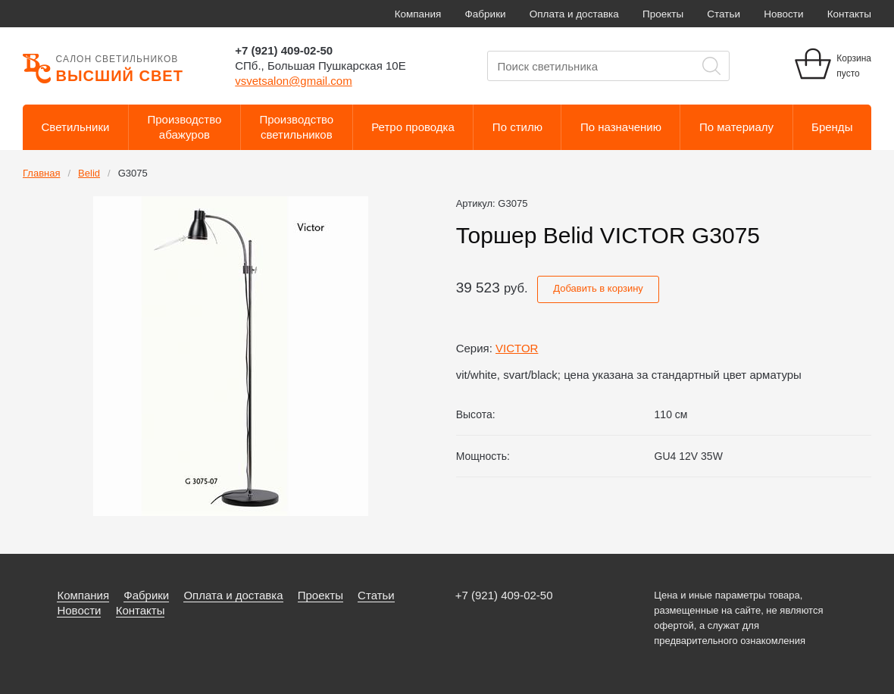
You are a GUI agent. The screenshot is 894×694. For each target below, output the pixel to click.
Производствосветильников (296, 127)
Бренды (831, 126)
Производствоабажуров (185, 127)
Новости (783, 14)
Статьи (723, 14)
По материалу (736, 126)
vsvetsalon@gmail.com (293, 80)
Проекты (662, 14)
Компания (418, 14)
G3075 (133, 173)
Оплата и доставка (574, 14)
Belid (89, 173)
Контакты (849, 14)
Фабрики (485, 14)
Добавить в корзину (598, 288)
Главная (41, 173)
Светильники (76, 126)
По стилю (517, 126)
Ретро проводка (413, 126)
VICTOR (516, 348)
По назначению (620, 126)
